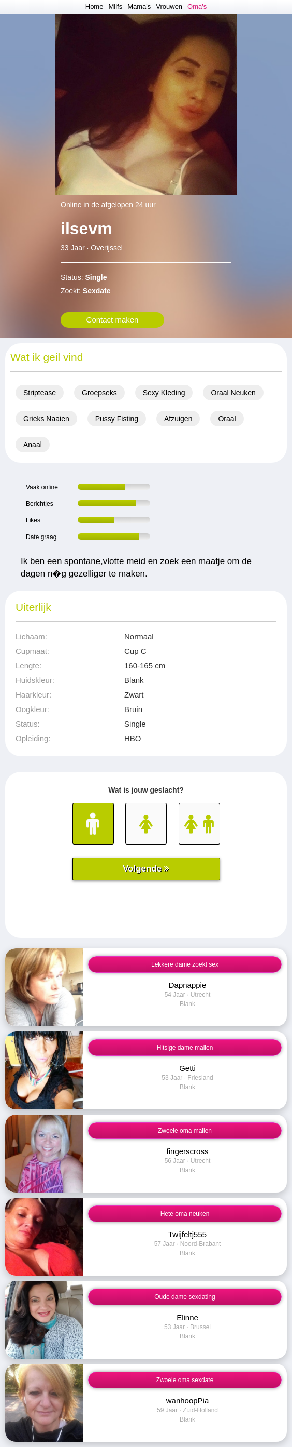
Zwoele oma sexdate (185, 1380)
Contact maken (112, 319)
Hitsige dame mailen (185, 1047)
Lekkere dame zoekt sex (184, 964)
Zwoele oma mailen (185, 1130)
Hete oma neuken (185, 1213)
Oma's (197, 6)
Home (94, 6)
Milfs (115, 6)
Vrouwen (169, 6)
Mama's (139, 6)
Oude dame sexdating (184, 1297)
